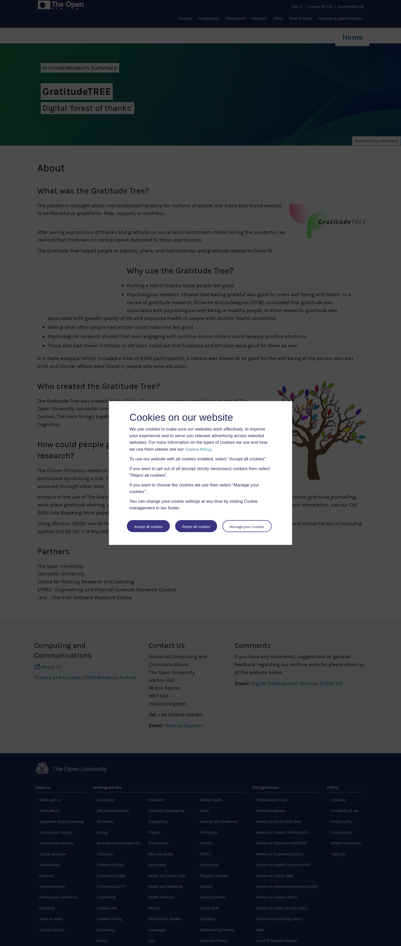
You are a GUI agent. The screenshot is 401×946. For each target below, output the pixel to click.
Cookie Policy (198, 449)
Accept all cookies (148, 526)
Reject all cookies (197, 526)
